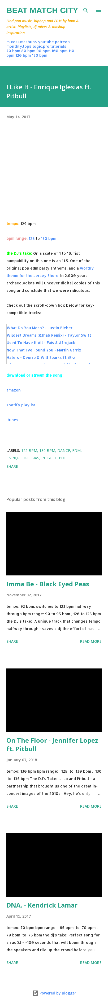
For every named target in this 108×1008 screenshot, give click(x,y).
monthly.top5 (19, 46)
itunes (12, 419)
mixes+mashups (21, 41)
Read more (91, 641)
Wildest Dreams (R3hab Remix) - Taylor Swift (49, 335)
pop (63, 457)
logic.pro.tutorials (49, 46)
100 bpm (59, 51)
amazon (13, 390)
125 (32, 238)
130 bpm (39, 55)
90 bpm (43, 51)
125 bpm (29, 450)
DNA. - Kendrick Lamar (41, 905)
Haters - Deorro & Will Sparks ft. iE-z (41, 357)
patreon (62, 41)
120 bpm (23, 55)
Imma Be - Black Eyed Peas (47, 583)
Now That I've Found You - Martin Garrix (44, 350)
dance (63, 450)
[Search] (86, 9)
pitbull (49, 457)
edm (76, 450)
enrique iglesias (22, 457)
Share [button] (12, 466)
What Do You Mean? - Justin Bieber (39, 327)
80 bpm (28, 51)
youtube (46, 41)
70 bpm (13, 51)
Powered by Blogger (54, 993)
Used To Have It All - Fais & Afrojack (41, 342)
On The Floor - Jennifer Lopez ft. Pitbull (52, 744)
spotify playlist (21, 405)
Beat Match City (42, 10)
